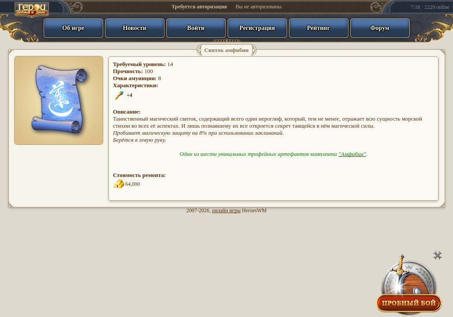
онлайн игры (226, 210)
